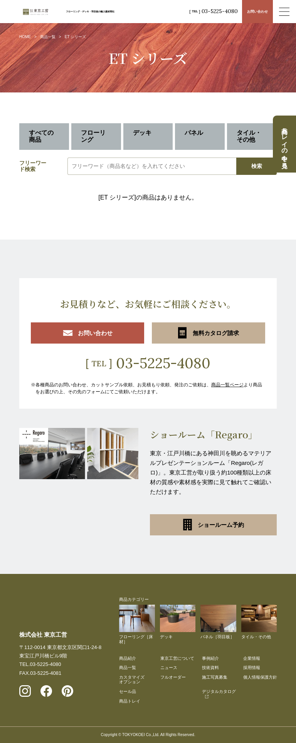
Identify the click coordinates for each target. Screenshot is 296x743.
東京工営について (177, 658)
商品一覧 (48, 37)
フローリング (93, 136)
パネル (194, 132)
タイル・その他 (249, 136)
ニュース (168, 667)
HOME (25, 37)
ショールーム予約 (213, 524)
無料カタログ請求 (208, 333)
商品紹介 (127, 658)
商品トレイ (129, 701)
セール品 (127, 691)
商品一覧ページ (227, 384)
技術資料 (210, 667)
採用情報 (251, 667)
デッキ (142, 132)
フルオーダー (173, 677)
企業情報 (251, 658)
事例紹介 (210, 658)
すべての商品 (41, 136)
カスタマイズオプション (132, 679)
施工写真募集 (214, 677)
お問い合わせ (257, 11)
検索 (256, 166)
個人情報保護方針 (260, 677)
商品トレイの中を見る (284, 144)
